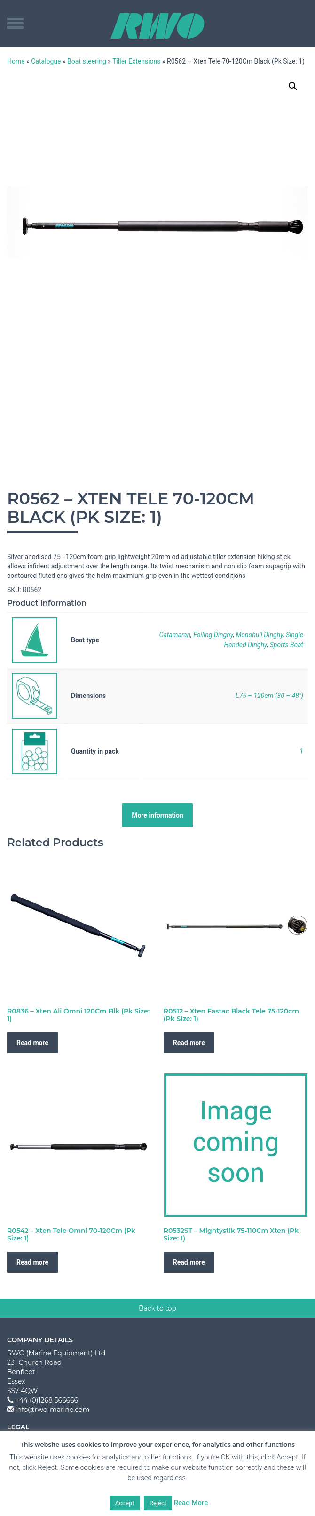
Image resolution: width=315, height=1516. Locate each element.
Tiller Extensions (136, 61)
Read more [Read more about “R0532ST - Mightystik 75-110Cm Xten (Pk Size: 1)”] (189, 1262)
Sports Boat (286, 645)
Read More (191, 1503)
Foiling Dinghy (213, 635)
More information (157, 815)
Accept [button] (124, 1503)
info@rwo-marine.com (53, 1409)
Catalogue (46, 61)
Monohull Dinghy (259, 635)
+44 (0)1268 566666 (47, 1400)
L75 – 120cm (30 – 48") (269, 695)
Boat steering (86, 61)
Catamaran (175, 635)
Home (16, 61)
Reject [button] (158, 1503)
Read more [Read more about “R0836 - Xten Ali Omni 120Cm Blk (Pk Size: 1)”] (32, 1042)
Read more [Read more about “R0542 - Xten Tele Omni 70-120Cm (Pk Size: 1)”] (32, 1262)
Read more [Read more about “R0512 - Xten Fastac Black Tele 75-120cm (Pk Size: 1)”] (189, 1042)
